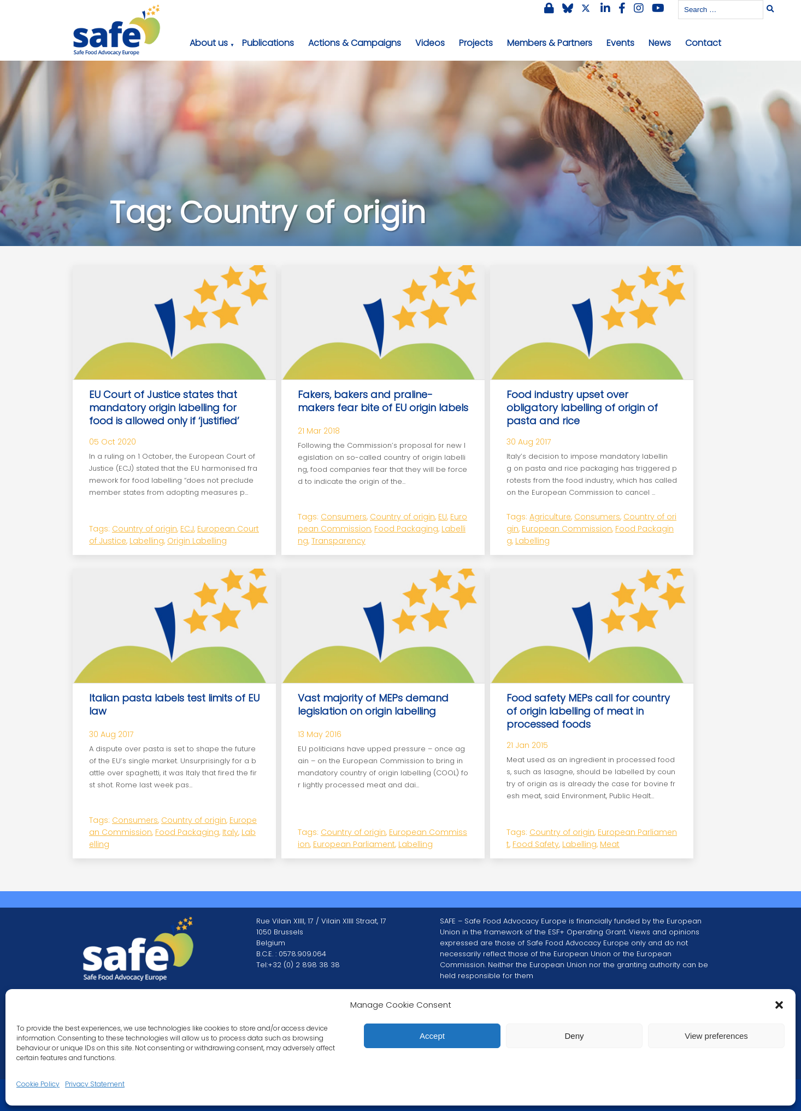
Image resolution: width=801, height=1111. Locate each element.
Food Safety (536, 844)
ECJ (187, 528)
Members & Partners (549, 43)
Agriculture (550, 516)
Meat (610, 844)
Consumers (344, 516)
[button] (779, 1004)
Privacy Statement (95, 1084)
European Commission (567, 528)
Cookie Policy (38, 1084)
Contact (703, 43)
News (660, 43)
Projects (476, 43)
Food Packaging (406, 528)
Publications (268, 43)
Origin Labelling (197, 540)
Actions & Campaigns (354, 43)
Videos (430, 43)
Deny (574, 1035)
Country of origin (144, 528)
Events (620, 43)
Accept (432, 1035)
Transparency (338, 540)
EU (442, 516)
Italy (230, 832)
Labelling (146, 540)
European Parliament (354, 844)
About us (209, 43)
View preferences (716, 1035)
